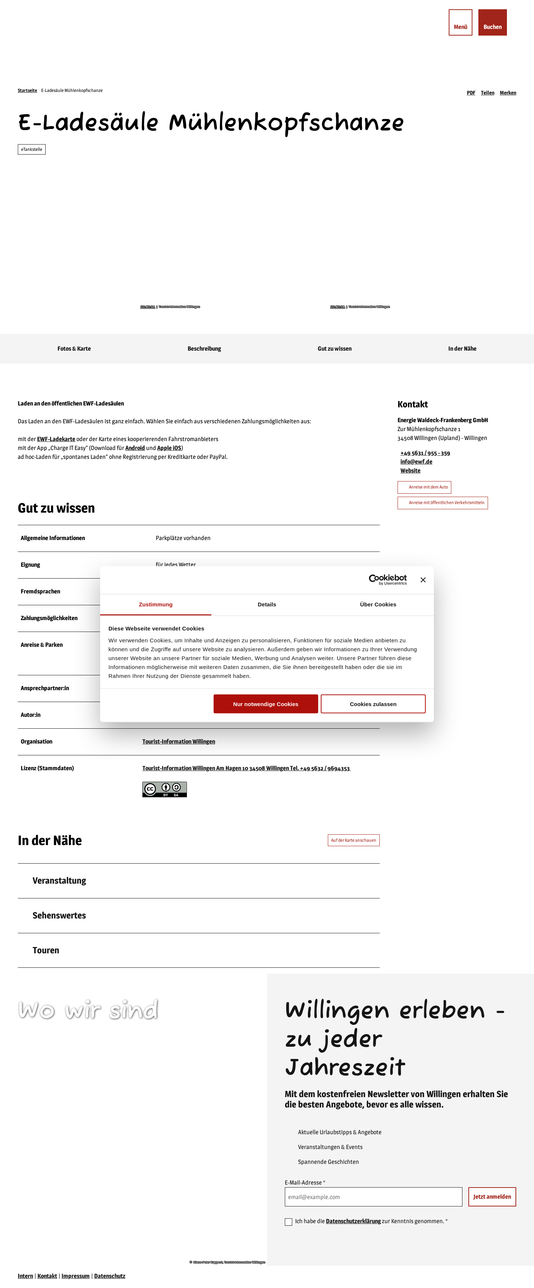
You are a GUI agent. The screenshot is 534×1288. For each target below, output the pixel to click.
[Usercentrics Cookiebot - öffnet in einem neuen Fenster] (374, 580)
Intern (25, 1277)
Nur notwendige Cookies (266, 704)
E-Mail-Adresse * (305, 1184)
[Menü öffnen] (458, 25)
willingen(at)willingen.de (62, 1120)
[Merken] (508, 90)
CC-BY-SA (148, 306)
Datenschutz (109, 1277)
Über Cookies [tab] (378, 604)
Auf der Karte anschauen (353, 841)
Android (135, 447)
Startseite (27, 90)
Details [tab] (267, 604)
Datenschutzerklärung (353, 1222)
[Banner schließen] (423, 580)
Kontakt (47, 1277)
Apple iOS (169, 447)
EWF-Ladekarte (56, 439)
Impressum (76, 1277)
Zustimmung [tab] (156, 604)
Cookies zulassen (373, 704)
